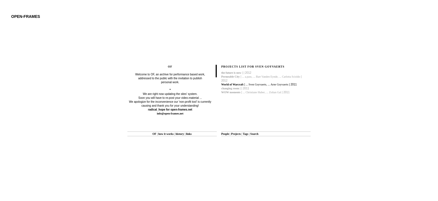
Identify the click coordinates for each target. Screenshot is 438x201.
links (189, 133)
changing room (230, 88)
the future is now (231, 72)
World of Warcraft (232, 84)
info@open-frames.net (170, 113)
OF (154, 133)
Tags (245, 133)
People (225, 133)
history (180, 133)
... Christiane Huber (254, 92)
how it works (166, 133)
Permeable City (230, 76)
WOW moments (231, 92)
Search (254, 133)
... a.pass (247, 76)
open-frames (25, 16)
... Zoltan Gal (273, 92)
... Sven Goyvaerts (256, 84)
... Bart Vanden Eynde (265, 76)
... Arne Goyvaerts (278, 84)
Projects (236, 133)
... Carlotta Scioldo (289, 76)
